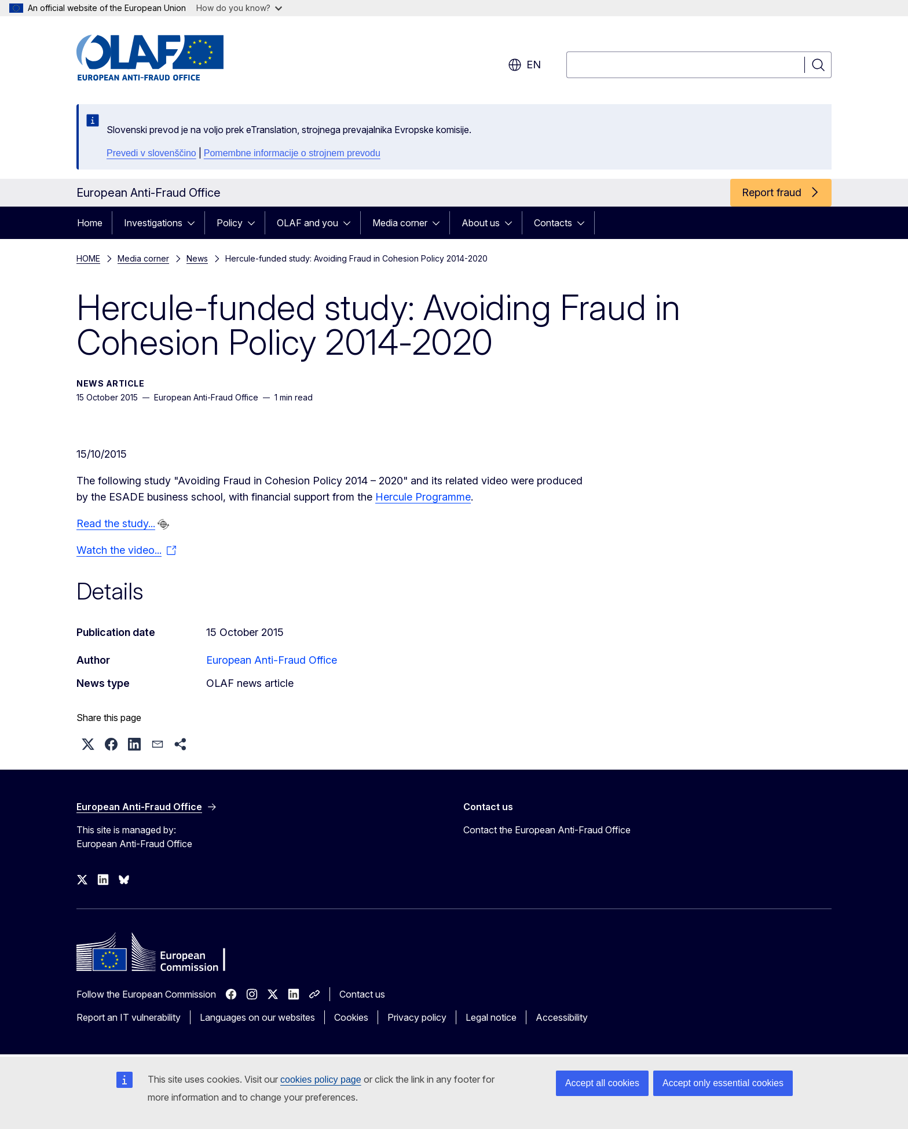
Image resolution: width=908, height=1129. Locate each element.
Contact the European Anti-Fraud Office (547, 830)
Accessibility (562, 1017)
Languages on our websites (257, 1017)
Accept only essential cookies (722, 1083)
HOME (88, 258)
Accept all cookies (602, 1083)
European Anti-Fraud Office (271, 660)
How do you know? (239, 8)
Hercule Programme (423, 497)
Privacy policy (416, 1017)
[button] (88, 744)
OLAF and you (307, 223)
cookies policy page (320, 1079)
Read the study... (115, 523)
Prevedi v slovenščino (151, 153)
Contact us (362, 994)
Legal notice (491, 1017)
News (197, 258)
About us (481, 223)
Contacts (553, 223)
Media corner (399, 223)
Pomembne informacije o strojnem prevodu (292, 153)
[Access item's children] (194, 223)
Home (89, 223)
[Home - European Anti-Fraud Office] (169, 58)
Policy (230, 223)
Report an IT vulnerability (128, 1017)
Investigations (153, 223)
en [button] (524, 65)
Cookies (351, 1017)
